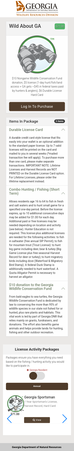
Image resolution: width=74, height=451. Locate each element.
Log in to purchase (37, 106)
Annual (37, 386)
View (37, 420)
